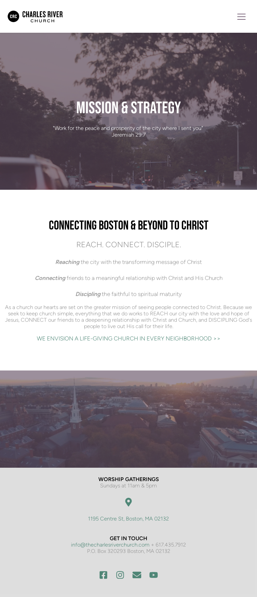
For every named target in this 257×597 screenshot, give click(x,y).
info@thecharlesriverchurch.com (110, 545)
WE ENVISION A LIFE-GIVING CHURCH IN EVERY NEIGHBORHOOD (125, 338)
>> (217, 338)
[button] (241, 16)
